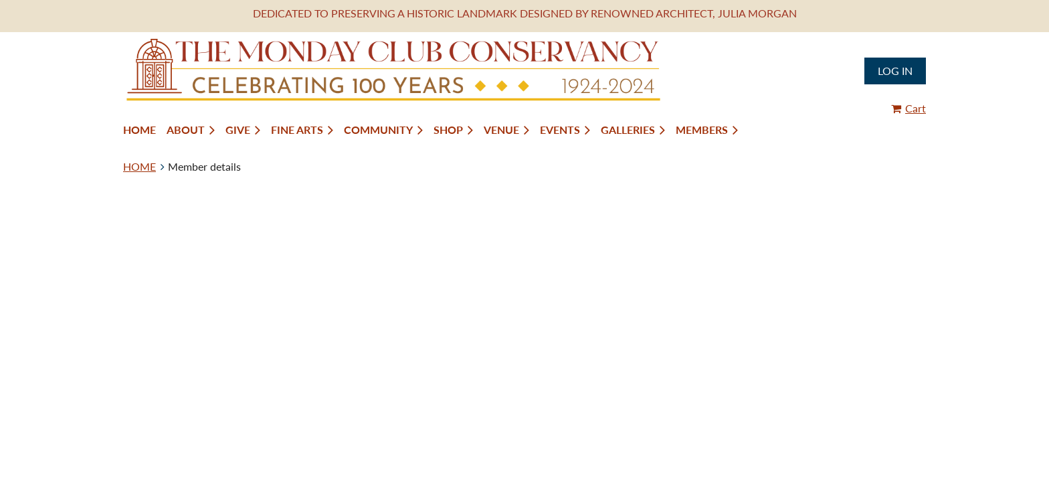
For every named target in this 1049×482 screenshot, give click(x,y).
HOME (139, 166)
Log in (895, 70)
